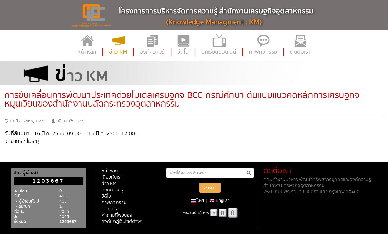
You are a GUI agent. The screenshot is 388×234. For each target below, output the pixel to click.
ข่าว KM (109, 183)
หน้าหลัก (110, 170)
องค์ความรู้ (112, 189)
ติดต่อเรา (110, 209)
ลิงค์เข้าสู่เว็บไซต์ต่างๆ (122, 221)
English (220, 200)
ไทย (197, 200)
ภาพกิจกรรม (114, 202)
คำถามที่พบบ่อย (117, 215)
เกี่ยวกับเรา (112, 177)
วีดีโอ (106, 196)
